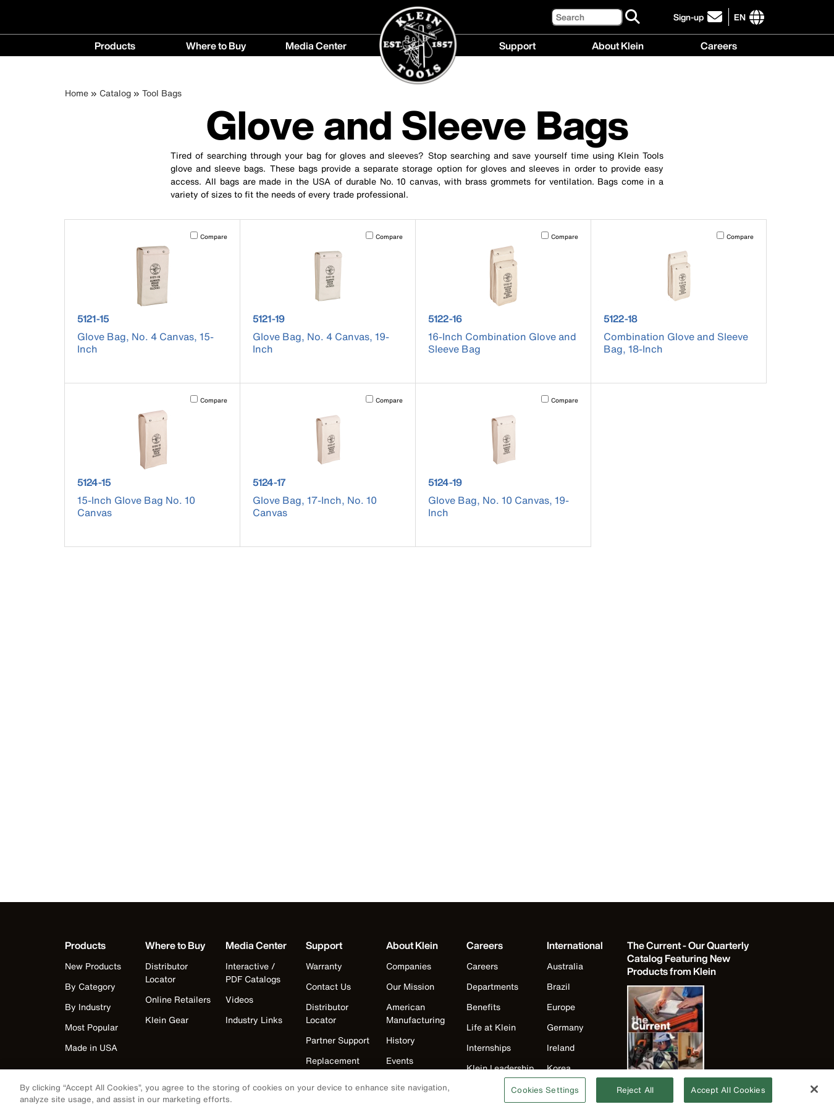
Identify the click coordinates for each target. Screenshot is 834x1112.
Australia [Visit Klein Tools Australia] (565, 965)
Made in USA (91, 1047)
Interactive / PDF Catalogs (252, 972)
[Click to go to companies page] (740, 16)
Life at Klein (491, 1027)
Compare (213, 236)
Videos (239, 999)
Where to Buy (216, 44)
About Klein (618, 44)
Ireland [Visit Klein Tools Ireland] (561, 1047)
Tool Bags (162, 92)
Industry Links (253, 1019)
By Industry (88, 1006)
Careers (719, 44)
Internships (488, 1047)
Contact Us (328, 986)
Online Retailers (178, 999)
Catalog (115, 92)
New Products (93, 965)
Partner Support (337, 1040)
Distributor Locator (166, 972)
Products (115, 44)
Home (76, 92)
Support (517, 44)
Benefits (483, 1006)
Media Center (316, 44)
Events (399, 1060)
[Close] (814, 1095)
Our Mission (410, 986)
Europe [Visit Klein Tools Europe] (561, 1006)
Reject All (635, 1096)
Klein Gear (166, 1019)
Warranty (324, 965)
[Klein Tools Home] (417, 46)
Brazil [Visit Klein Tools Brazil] (558, 986)
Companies (408, 965)
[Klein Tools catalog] (689, 958)
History (400, 1040)
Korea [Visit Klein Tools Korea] (559, 1067)
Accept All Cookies (728, 1096)
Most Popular (91, 1027)
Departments (492, 986)
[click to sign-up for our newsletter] (699, 17)
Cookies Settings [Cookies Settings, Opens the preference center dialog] (545, 1096)
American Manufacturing (415, 1013)
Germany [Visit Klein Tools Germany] (565, 1027)
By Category (90, 986)
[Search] (587, 17)
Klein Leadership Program (500, 1074)
